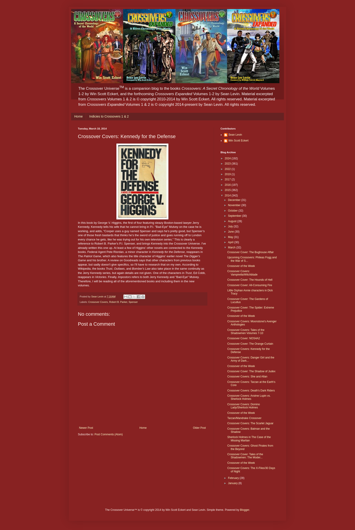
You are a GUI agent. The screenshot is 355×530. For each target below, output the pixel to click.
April (231, 242)
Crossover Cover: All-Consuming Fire (249, 285)
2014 (228, 195)
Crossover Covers (98, 302)
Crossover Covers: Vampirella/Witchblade (242, 273)
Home (78, 116)
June (231, 231)
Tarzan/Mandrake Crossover (244, 418)
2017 (228, 179)
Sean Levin (235, 134)
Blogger (244, 509)
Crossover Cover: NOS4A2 (243, 338)
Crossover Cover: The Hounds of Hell (249, 279)
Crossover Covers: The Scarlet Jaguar (250, 423)
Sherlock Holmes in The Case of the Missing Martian (249, 439)
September (235, 215)
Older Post (199, 427)
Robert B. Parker (118, 302)
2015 (228, 190)
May (231, 237)
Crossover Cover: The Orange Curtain (250, 343)
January (233, 483)
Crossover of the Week (241, 266)
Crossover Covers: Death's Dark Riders (251, 390)
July (231, 226)
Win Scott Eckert (238, 140)
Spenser (133, 302)
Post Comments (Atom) (108, 434)
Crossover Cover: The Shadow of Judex (251, 371)
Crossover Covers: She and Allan (247, 376)
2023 (228, 163)
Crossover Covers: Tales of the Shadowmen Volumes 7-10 (245, 331)
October (233, 210)
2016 (228, 184)
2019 (228, 174)
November (234, 205)
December (234, 200)
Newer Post (86, 427)
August (232, 221)
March (232, 247)
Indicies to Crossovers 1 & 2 (109, 116)
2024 (228, 158)
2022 (228, 169)
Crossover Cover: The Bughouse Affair (250, 252)
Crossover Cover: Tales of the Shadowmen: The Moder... (245, 456)
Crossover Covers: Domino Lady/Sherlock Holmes (243, 406)
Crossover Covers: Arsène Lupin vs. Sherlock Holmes (249, 397)
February (234, 478)
